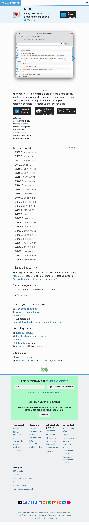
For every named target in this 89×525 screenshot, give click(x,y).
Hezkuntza (43, 13)
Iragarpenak (51, 431)
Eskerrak (49, 451)
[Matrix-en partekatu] (20, 501)
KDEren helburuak (33, 442)
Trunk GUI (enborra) (26, 360)
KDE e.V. (16, 475)
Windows (30, 20)
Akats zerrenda (24, 357)
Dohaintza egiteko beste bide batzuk (44, 392)
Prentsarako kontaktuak (51, 442)
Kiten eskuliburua (25, 333)
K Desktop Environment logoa (40, 515)
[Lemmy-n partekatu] (49, 501)
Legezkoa (53, 518)
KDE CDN (18, 276)
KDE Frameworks (18, 439)
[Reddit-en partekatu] (45, 501)
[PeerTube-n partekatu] (59, 501)
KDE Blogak (51, 434)
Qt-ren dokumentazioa (35, 436)
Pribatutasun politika (68, 452)
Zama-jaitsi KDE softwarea (69, 439)
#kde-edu (21, 346)
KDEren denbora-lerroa (22, 482)
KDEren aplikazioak (17, 433)
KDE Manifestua (19, 485)
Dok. (40, 360)
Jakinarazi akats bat (26, 308)
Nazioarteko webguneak (23, 489)
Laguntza (67, 435)
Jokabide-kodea (67, 445)
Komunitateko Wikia (68, 429)
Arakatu (44, 414)
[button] (43, 90)
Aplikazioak (10, 3)
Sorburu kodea (35, 447)
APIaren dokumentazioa (35, 429)
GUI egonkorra (52, 360)
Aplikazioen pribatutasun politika (68, 459)
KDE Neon (17, 451)
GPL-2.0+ (21, 315)
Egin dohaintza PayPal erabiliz (61, 387)
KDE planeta (51, 438)
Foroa (19, 339)
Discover (17, 121)
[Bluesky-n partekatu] (30, 501)
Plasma (16, 428)
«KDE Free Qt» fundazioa (23, 478)
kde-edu (20, 343)
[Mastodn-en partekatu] (25, 501)
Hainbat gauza (52, 448)
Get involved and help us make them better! (35, 279)
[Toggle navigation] (53, 3)
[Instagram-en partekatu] (69, 501)
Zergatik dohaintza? (56, 380)
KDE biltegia (18, 471)
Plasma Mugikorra (17, 445)
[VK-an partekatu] (64, 501)
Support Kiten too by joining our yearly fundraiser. (38, 322)
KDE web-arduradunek (28, 513)
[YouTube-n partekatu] (54, 501)
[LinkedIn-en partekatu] (40, 501)
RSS (72, 148)
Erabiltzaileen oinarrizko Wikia (31, 336)
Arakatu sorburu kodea (28, 312)
